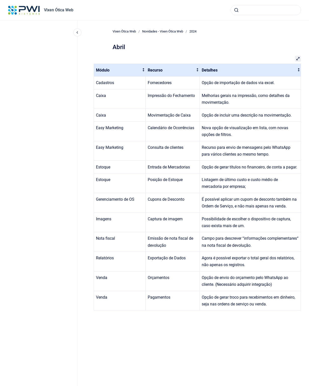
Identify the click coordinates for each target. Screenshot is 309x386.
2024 (192, 31)
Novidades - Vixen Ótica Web (162, 31)
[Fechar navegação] (77, 32)
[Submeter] (236, 10)
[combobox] (266, 10)
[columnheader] (120, 70)
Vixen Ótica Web (58, 10)
